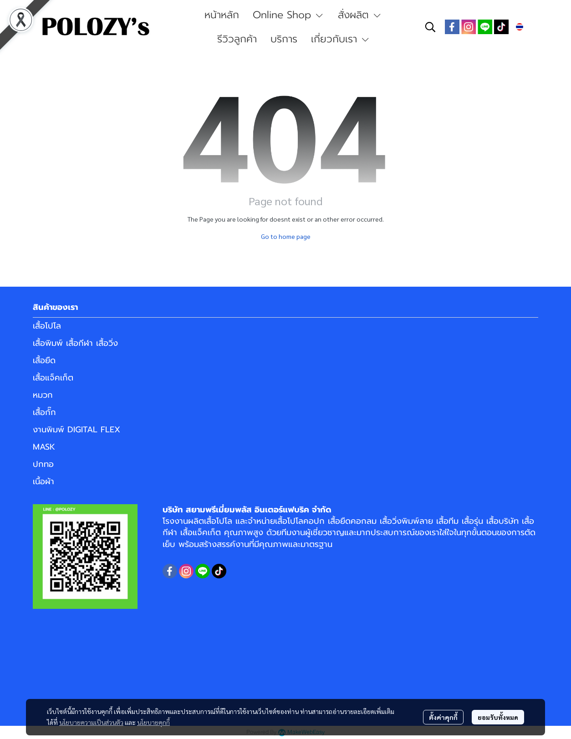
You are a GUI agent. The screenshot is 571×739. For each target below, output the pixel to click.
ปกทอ (43, 464)
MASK (44, 446)
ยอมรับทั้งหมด (498, 717)
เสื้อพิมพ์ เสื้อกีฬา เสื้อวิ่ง (75, 343)
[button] (430, 27)
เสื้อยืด (44, 360)
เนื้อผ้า (43, 481)
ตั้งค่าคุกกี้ (443, 717)
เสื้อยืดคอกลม (352, 521)
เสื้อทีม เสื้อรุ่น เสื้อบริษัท (477, 521)
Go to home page (286, 236)
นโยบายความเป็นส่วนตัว (91, 722)
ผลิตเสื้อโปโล (210, 521)
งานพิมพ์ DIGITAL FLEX (76, 429)
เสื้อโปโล (47, 325)
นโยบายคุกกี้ (153, 722)
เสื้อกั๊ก (44, 412)
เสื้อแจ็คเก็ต (53, 377)
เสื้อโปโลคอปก (300, 521)
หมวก (43, 395)
